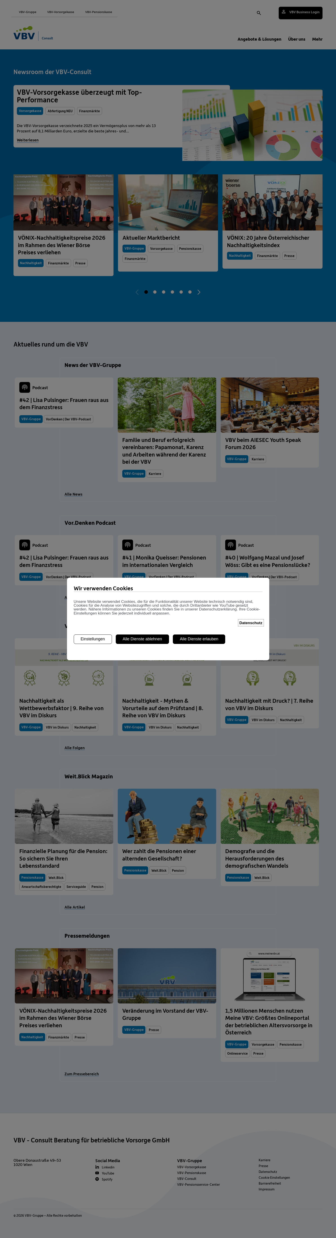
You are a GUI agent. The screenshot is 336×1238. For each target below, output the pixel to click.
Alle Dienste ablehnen (142, 632)
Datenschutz (251, 616)
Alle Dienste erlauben (199, 632)
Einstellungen (93, 632)
